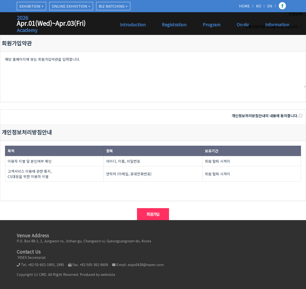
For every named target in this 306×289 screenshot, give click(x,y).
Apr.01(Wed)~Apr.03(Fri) (51, 24)
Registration (174, 25)
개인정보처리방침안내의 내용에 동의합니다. (265, 115)
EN (269, 5)
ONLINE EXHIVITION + (71, 6)
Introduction (133, 25)
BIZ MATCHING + (113, 6)
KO (258, 5)
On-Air (243, 25)
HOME (244, 5)
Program (211, 25)
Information (277, 25)
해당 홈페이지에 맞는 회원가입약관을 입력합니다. (153, 70)
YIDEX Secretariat (31, 257)
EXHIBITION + (31, 6)
